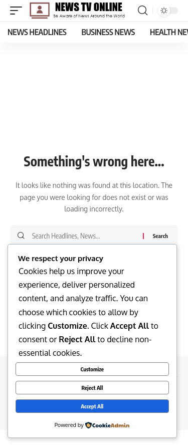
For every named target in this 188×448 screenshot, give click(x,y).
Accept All (92, 406)
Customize (92, 369)
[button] (18, 10)
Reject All (92, 387)
